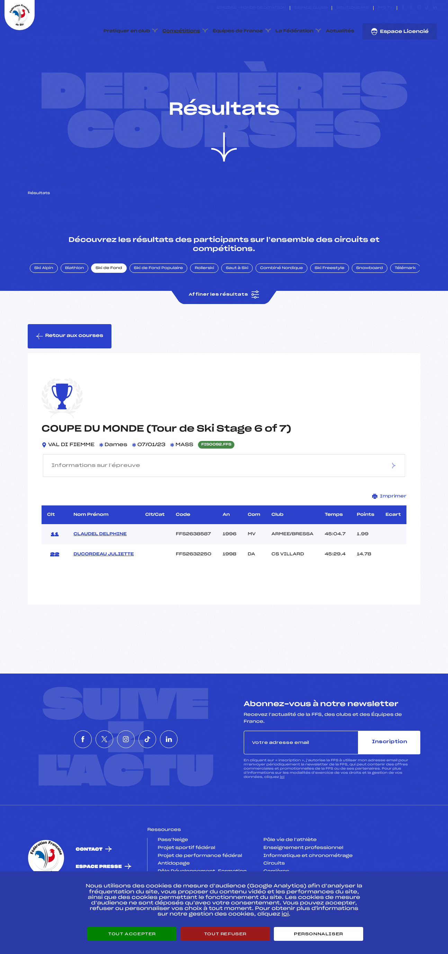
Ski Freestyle (329, 288)
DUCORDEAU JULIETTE (103, 575)
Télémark (405, 288)
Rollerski (204, 288)
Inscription (389, 762)
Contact (88, 870)
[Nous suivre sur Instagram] (419, 8)
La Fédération (295, 31)
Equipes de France (238, 31)
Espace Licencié (400, 31)
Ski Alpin (43, 288)
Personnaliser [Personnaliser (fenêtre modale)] (318, 934)
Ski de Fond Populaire (158, 288)
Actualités (340, 31)
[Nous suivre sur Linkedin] (435, 8)
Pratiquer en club (127, 31)
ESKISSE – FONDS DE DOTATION (251, 8)
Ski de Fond (109, 288)
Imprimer (389, 516)
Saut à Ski (237, 288)
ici (282, 797)
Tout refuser (225, 934)
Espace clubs (311, 8)
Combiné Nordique (281, 288)
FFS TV (385, 8)
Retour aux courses (69, 356)
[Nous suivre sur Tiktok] (427, 8)
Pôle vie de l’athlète (290, 860)
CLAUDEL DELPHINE (100, 555)
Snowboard (369, 288)
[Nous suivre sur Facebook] (403, 8)
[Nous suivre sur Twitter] (411, 8)
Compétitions (181, 31)
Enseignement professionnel (303, 868)
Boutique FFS (352, 8)
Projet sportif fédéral (186, 868)
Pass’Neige (173, 860)
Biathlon (74, 288)
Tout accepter (132, 934)
